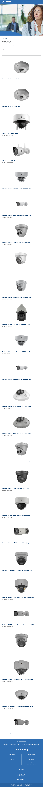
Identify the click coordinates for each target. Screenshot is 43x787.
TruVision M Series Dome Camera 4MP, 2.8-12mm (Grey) (17, 351)
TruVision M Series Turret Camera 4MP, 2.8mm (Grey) (16, 461)
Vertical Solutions (12, 754)
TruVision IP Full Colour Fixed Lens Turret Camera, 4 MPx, (17, 652)
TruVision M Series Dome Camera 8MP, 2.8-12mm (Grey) (17, 188)
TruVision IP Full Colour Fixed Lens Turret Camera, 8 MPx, (17, 570)
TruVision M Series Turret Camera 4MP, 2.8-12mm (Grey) (17, 297)
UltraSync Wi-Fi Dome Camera (10, 133)
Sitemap (30, 784)
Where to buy (12, 759)
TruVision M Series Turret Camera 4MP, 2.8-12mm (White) (17, 270)
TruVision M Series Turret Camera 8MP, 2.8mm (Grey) (16, 242)
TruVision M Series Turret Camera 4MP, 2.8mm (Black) (16, 488)
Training (30, 762)
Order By (21, 49)
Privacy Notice (19, 784)
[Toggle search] (37, 1)
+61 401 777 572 (21, 776)
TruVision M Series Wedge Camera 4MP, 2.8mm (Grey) (16, 433)
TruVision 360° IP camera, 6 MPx (10, 79)
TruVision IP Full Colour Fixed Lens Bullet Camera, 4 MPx (17, 734)
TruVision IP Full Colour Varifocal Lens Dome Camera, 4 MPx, (18, 597)
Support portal (30, 759)
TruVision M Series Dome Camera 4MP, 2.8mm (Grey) (16, 515)
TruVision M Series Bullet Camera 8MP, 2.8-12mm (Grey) (17, 215)
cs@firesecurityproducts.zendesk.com (21, 772)
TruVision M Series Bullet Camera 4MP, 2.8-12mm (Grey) (17, 379)
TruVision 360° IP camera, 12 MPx (11, 106)
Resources (31, 756)
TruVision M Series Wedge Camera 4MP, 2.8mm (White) (16, 406)
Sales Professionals (31, 754)
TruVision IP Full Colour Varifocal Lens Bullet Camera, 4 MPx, (18, 624)
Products (5, 38)
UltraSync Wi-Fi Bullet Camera (10, 160)
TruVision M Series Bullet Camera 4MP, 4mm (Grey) (15, 543)
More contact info (21, 779)
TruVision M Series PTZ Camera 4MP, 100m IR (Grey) (16, 324)
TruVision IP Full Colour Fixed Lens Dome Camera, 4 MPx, (17, 679)
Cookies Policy (25, 784)
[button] (40, 1)
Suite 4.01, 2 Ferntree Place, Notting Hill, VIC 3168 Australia (21, 775)
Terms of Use (13, 784)
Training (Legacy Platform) (31, 764)
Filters (4, 53)
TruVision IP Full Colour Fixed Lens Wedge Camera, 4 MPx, (18, 706)
